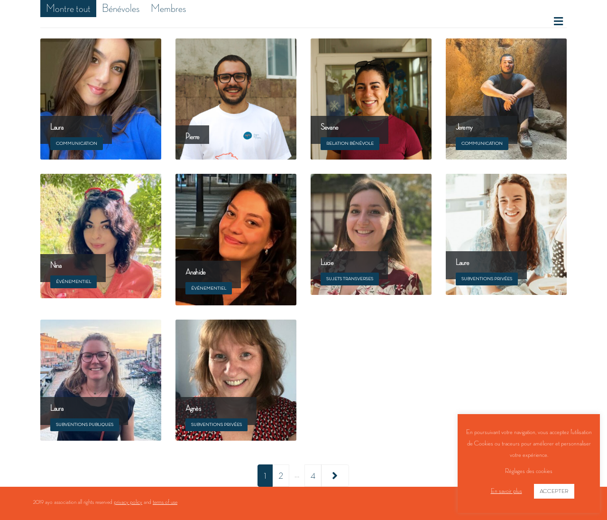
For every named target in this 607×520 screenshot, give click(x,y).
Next (335, 475)
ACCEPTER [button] (554, 491)
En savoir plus (506, 490)
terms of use (165, 502)
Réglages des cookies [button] (528, 470)
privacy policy (128, 502)
